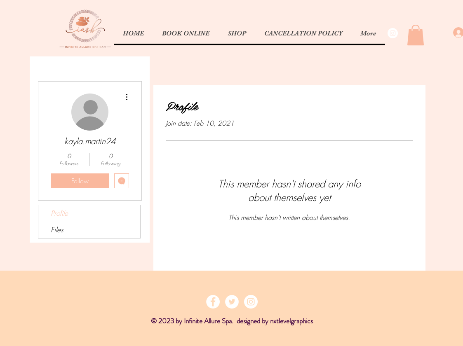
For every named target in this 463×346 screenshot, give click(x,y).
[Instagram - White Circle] (393, 33)
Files (57, 229)
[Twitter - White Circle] (232, 302)
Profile (59, 213)
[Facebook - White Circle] (213, 302)
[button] (415, 35)
